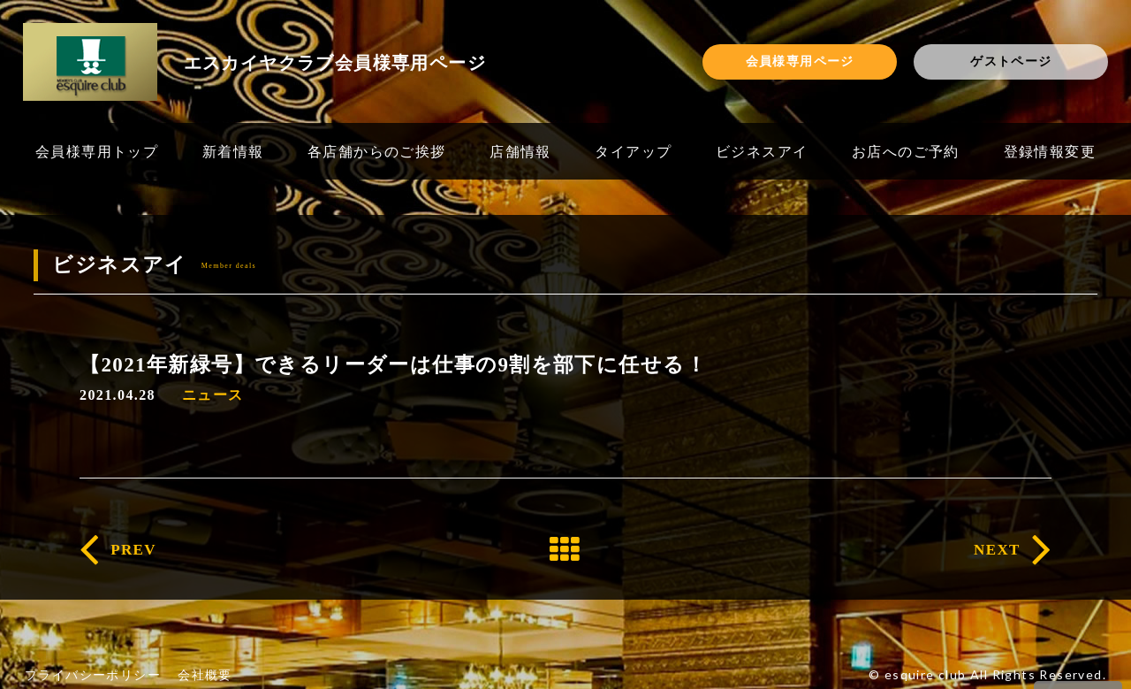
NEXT (997, 549)
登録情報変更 (1050, 150)
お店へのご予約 (906, 150)
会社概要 (205, 674)
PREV (133, 549)
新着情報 (233, 150)
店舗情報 (520, 150)
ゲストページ (1010, 60)
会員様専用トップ (96, 150)
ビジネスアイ (762, 150)
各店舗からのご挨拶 (376, 150)
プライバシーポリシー (93, 674)
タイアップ (633, 150)
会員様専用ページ (800, 60)
